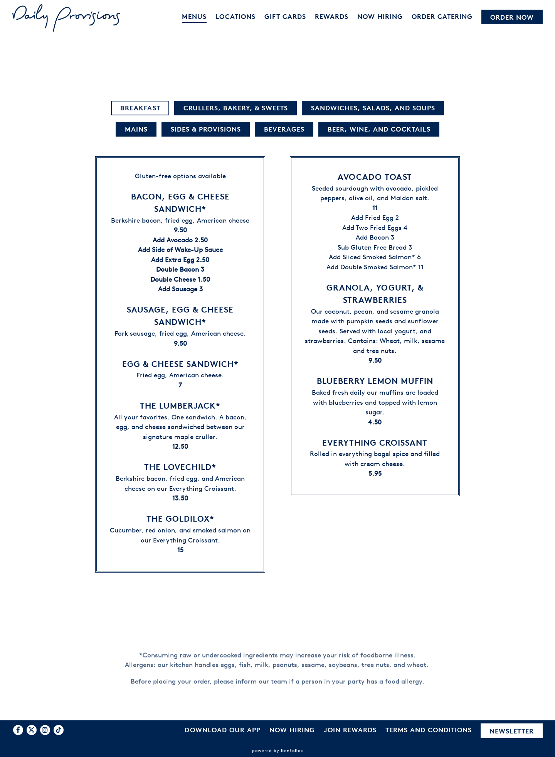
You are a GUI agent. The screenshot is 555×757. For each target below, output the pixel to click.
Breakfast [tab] (140, 108)
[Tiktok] (59, 730)
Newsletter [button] (511, 731)
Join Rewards (350, 730)
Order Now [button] (512, 17)
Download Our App (223, 730)
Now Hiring (292, 730)
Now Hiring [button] (380, 16)
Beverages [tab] (284, 129)
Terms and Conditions (428, 730)
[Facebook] (18, 730)
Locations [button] (235, 16)
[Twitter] (32, 730)
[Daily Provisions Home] (66, 17)
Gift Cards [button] (285, 16)
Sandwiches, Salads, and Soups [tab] (373, 108)
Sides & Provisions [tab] (206, 129)
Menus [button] (194, 16)
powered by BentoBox (277, 750)
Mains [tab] (136, 129)
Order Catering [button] (442, 16)
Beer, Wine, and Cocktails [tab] (379, 129)
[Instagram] (45, 730)
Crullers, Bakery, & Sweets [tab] (235, 108)
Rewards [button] (331, 16)
